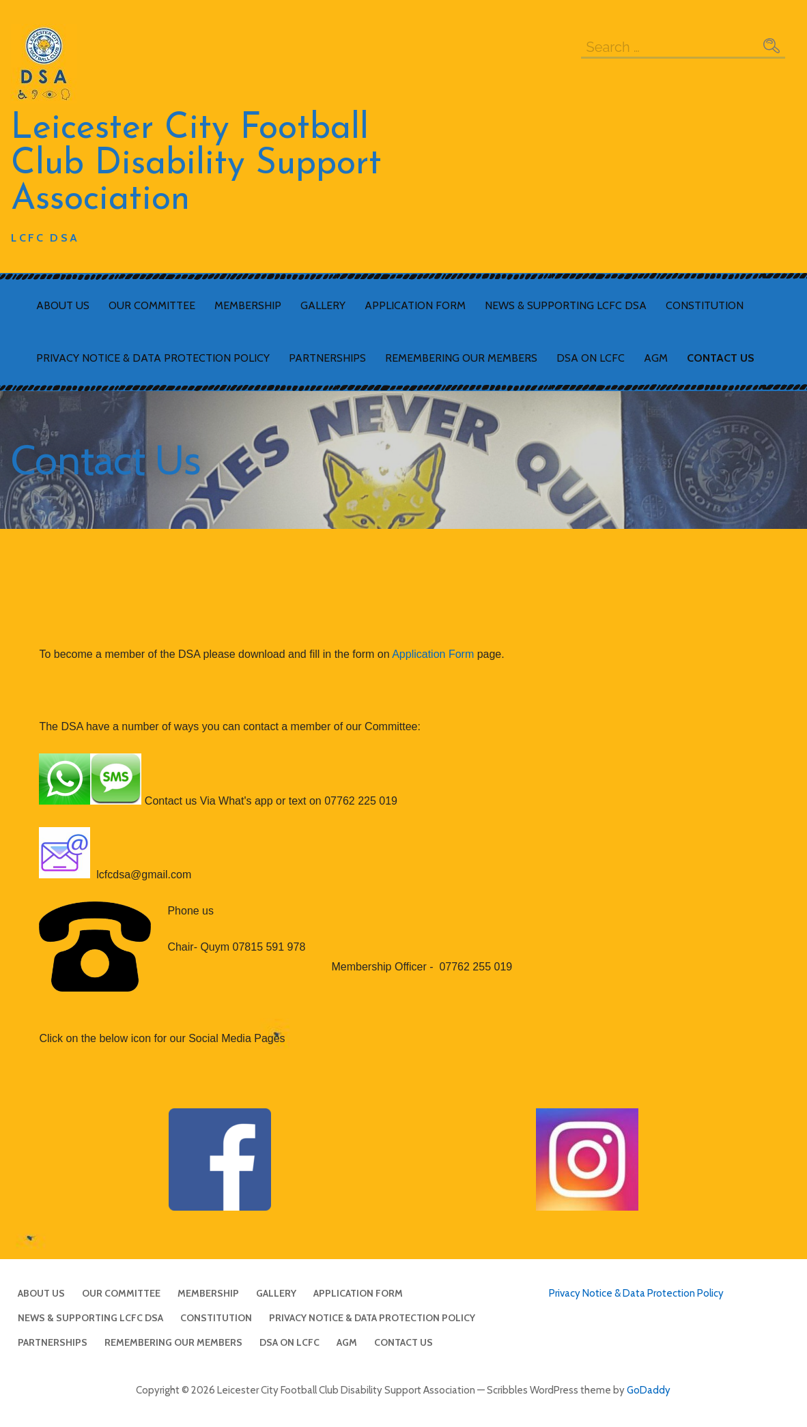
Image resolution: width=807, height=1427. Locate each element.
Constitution (705, 305)
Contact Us (720, 357)
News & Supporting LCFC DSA (566, 305)
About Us (62, 305)
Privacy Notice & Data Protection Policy (153, 357)
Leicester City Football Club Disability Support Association (196, 164)
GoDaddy (648, 1390)
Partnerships (327, 357)
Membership (247, 305)
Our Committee (152, 305)
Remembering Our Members (461, 357)
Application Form (415, 305)
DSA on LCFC (590, 357)
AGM (656, 357)
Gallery (322, 305)
